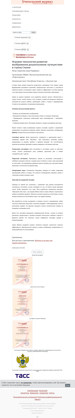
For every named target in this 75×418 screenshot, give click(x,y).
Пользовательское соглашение (25, 397)
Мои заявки (37, 252)
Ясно (67, 385)
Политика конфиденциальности (49, 397)
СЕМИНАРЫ (16, 23)
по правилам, (26, 383)
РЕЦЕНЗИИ (16, 15)
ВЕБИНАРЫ (16, 27)
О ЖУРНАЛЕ (16, 7)
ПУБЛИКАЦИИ (32, 391)
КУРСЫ (51, 393)
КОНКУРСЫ (16, 19)
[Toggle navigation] (22, 38)
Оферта (37, 399)
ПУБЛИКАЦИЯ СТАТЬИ (20, 11)
